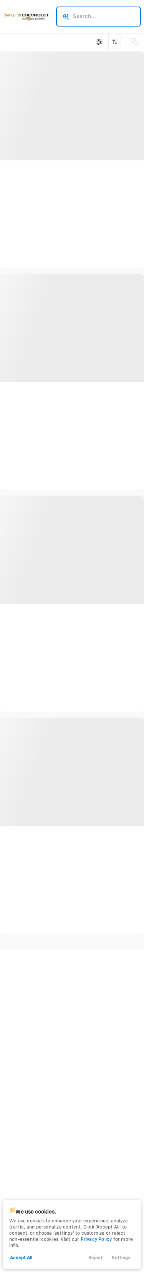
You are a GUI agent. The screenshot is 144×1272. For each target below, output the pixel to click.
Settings (121, 1258)
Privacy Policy (96, 1239)
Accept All (21, 1258)
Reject (95, 1258)
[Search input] (98, 16)
